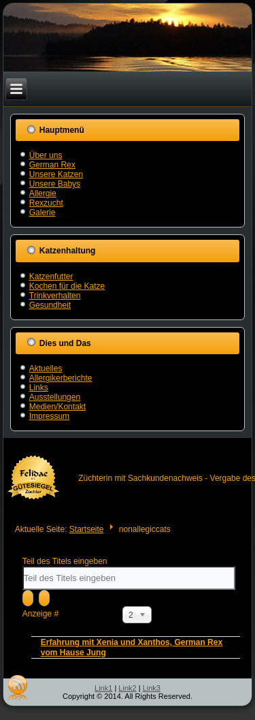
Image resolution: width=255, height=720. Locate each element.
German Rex (52, 165)
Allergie (42, 193)
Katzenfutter (51, 276)
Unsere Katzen (56, 174)
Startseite (86, 529)
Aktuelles (46, 368)
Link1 (103, 688)
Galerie (42, 212)
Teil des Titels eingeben (65, 561)
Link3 (151, 688)
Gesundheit (50, 305)
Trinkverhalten (55, 295)
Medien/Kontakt (57, 406)
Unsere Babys (54, 184)
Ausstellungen (54, 397)
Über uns (46, 155)
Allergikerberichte (60, 378)
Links (38, 387)
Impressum (49, 416)
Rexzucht (46, 203)
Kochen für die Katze (67, 286)
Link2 (127, 688)
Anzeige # (40, 614)
